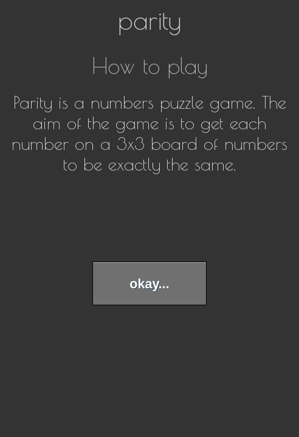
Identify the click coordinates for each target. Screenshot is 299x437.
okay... (149, 283)
